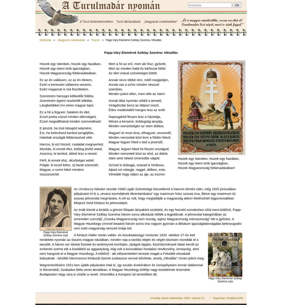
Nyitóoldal (45, 40)
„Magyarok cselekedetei (71, 40)
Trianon (95, 40)
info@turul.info (234, 298)
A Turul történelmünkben (96, 21)
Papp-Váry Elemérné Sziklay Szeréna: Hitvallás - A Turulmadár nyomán (111, 6)
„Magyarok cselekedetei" (161, 21)
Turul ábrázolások (128, 21)
